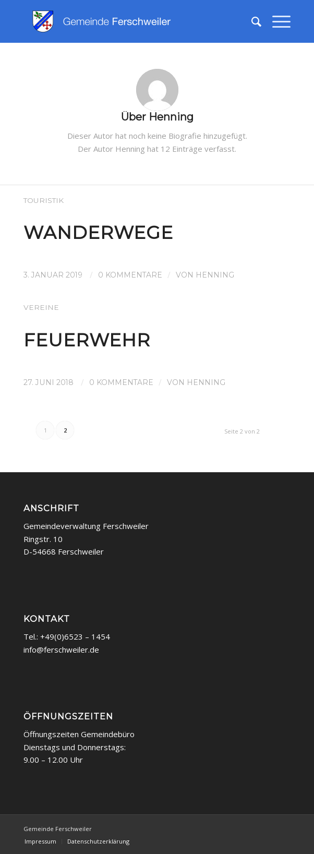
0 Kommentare (130, 275)
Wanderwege (98, 233)
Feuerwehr (86, 340)
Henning (215, 275)
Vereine (41, 307)
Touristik (43, 200)
